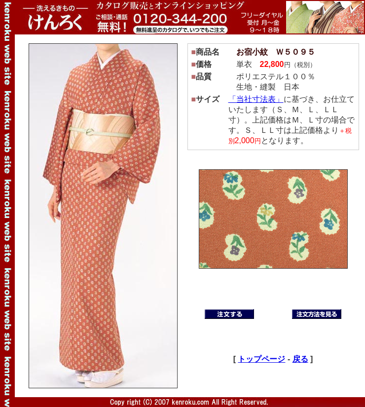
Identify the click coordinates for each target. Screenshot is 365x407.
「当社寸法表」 (256, 99)
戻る (300, 359)
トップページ (261, 359)
